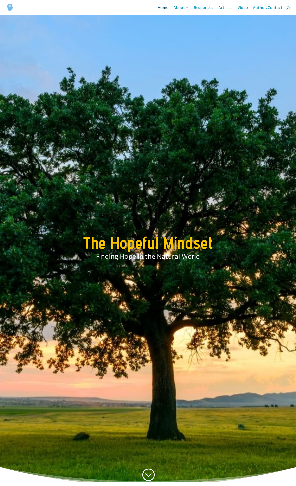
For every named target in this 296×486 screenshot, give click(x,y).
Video (243, 8)
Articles (225, 8)
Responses (203, 8)
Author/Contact (267, 8)
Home (162, 8)
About (179, 8)
